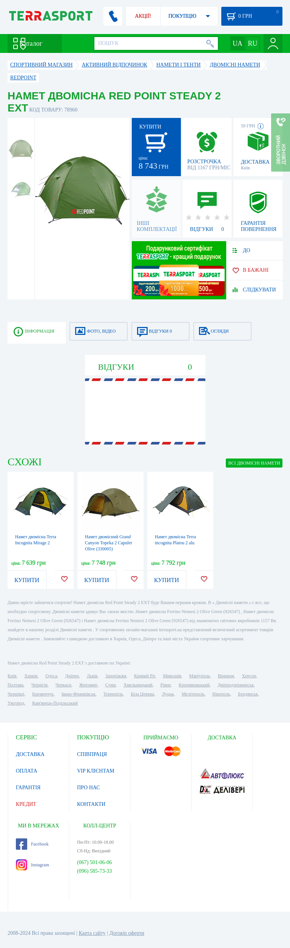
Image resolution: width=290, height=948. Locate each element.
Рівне (165, 685)
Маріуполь (199, 675)
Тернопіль (113, 694)
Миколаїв (172, 675)
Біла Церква (142, 694)
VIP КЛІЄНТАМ (95, 771)
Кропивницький (194, 685)
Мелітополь (193, 694)
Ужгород (16, 703)
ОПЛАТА (26, 771)
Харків (30, 675)
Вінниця (226, 675)
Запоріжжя (115, 675)
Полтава (15, 685)
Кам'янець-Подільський (55, 703)
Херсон (249, 675)
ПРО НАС (88, 787)
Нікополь (221, 694)
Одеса (51, 675)
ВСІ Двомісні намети (254, 463)
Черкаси (63, 685)
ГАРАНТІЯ (28, 787)
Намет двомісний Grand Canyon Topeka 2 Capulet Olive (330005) (108, 542)
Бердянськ (248, 694)
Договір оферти (126, 933)
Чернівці (16, 694)
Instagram (32, 865)
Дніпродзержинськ (236, 685)
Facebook (32, 844)
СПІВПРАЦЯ (92, 754)
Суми (110, 685)
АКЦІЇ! (143, 16)
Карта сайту (92, 933)
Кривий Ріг (144, 675)
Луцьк (168, 694)
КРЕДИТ (26, 804)
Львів (92, 675)
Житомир (88, 685)
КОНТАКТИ (91, 804)
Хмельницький (137, 685)
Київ (12, 675)
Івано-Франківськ (79, 694)
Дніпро (72, 675)
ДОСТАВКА (30, 754)
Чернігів (39, 685)
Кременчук (43, 694)
